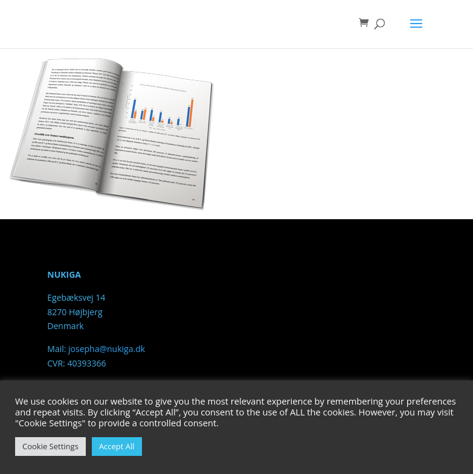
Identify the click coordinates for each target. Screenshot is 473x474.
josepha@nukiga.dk (106, 348)
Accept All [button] (117, 446)
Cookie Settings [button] (50, 446)
